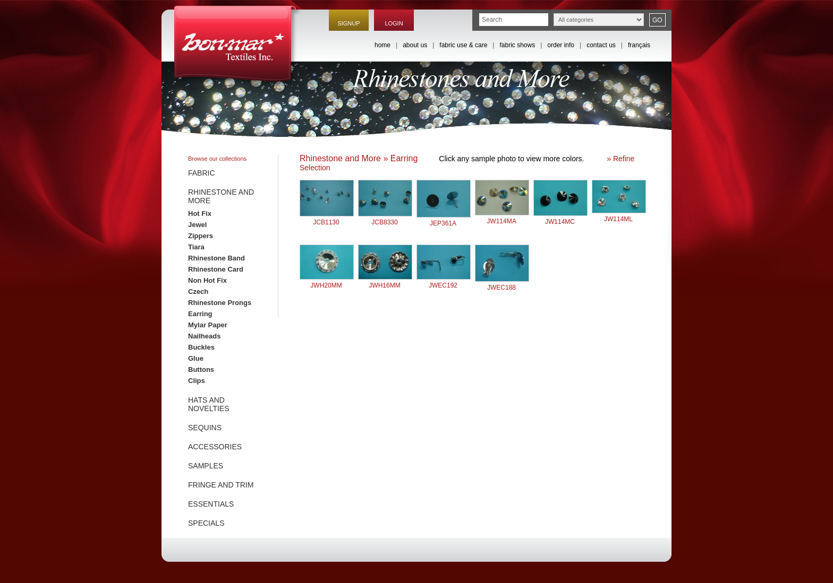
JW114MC (560, 217)
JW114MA (502, 217)
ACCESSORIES (215, 446)
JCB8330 (385, 218)
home (382, 45)
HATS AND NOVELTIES (209, 404)
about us (415, 45)
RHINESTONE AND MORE (221, 196)
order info (560, 45)
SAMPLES (205, 466)
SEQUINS (205, 427)
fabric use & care (463, 45)
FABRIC (201, 173)
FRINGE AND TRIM (220, 485)
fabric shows (517, 45)
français (639, 45)
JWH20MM (327, 281)
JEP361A (443, 219)
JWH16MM (385, 281)
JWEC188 (502, 283)
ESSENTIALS (211, 504)
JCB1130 (327, 218)
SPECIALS (206, 523)
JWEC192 (443, 281)
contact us (601, 45)
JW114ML (619, 215)
